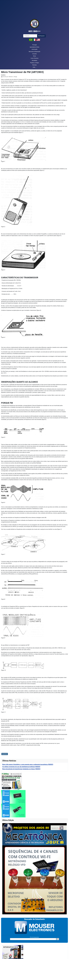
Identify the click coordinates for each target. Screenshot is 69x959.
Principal (34, 45)
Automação (34, 49)
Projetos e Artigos (34, 62)
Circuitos (34, 53)
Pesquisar (41, 36)
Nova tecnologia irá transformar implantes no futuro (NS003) (21, 769)
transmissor (4, 754)
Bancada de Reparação (34, 51)
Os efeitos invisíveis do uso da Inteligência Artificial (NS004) (21, 766)
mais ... (34, 67)
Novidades (34, 60)
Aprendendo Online (34, 47)
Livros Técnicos (34, 58)
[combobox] (30, 35)
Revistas (34, 65)
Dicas (34, 56)
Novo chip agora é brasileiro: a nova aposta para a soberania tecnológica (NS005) (27, 764)
